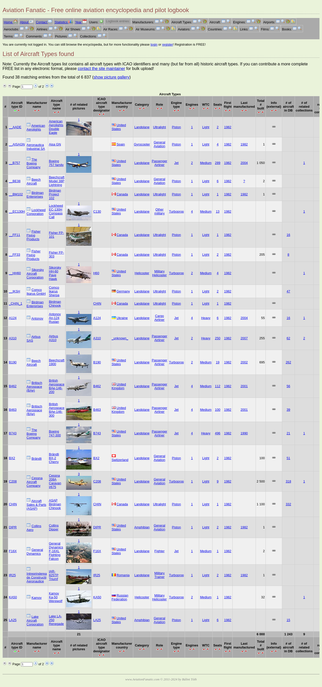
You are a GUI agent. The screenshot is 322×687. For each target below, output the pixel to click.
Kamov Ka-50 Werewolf (55, 597)
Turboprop (176, 211)
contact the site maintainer (101, 68)
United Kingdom (119, 386)
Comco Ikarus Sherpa (54, 291)
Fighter (160, 551)
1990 (244, 433)
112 (217, 386)
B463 (12, 410)
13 (217, 211)
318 (288, 481)
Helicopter (142, 273)
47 (288, 291)
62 (288, 338)
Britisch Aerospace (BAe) (34, 386)
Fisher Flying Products (34, 235)
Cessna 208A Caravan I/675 (55, 481)
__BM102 (16, 194)
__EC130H (17, 211)
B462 (12, 386)
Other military (159, 211)
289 (217, 163)
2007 (244, 338)
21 (288, 433)
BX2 (12, 458)
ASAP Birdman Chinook (55, 504)
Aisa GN (55, 144)
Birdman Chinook (55, 303)
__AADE (15, 127)
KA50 (13, 597)
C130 (97, 211)
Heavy (205, 318)
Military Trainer (159, 575)
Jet (176, 163)
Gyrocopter (142, 144)
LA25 (12, 620)
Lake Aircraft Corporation (35, 620)
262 (288, 362)
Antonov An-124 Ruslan (55, 318)
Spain (121, 144)
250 (217, 338)
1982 (227, 127)
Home (10, 22)
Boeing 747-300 (55, 433)
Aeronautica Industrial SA (36, 147)
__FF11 (14, 235)
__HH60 (15, 273)
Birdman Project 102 (55, 194)
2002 (244, 362)
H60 (96, 273)
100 (217, 410)
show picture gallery (111, 77)
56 (288, 386)
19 (217, 362)
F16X (13, 551)
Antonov (37, 318)
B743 (12, 433)
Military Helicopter (159, 273)
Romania (123, 575)
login (153, 44)
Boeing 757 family (56, 163)
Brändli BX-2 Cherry (54, 458)
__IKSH (14, 291)
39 (288, 410)
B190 (12, 362)
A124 (12, 318)
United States (119, 127)
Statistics (63, 22)
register (167, 44)
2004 (244, 163)
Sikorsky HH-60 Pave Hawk (55, 273)
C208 (13, 481)
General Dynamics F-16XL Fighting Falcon (56, 551)
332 (288, 504)
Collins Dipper (54, 527)
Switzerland (120, 460)
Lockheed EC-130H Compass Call (56, 211)
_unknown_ (120, 338)
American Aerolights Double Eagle (56, 127)
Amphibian (141, 527)
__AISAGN (17, 144)
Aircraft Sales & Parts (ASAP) (36, 504)
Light (205, 127)
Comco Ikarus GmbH (36, 291)
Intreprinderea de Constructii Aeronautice (37, 577)
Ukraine (122, 318)
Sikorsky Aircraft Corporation (35, 273)
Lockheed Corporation (36, 212)
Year (80, 22)
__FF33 (14, 254)
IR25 (12, 575)
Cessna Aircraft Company (35, 482)
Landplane (141, 127)
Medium (206, 163)
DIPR (13, 527)
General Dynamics (35, 551)
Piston (176, 127)
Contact (44, 22)
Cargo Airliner (160, 318)
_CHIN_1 (15, 303)
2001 (244, 386)
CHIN (97, 303)
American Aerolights (36, 127)
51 (288, 458)
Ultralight (159, 127)
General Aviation (159, 144)
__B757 (14, 163)
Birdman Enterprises (35, 194)
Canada (122, 194)
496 (217, 433)
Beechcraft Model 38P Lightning (56, 181)
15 (288, 620)
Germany (123, 291)
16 (288, 235)
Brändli (36, 458)
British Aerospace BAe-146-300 (56, 409)
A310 (12, 338)
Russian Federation (120, 597)
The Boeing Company (34, 163)
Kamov (36, 598)
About (26, 22)
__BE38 (15, 181)
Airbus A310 (53, 338)
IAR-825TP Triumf (54, 575)
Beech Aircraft (34, 181)
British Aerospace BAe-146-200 (56, 386)
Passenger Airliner (159, 163)
